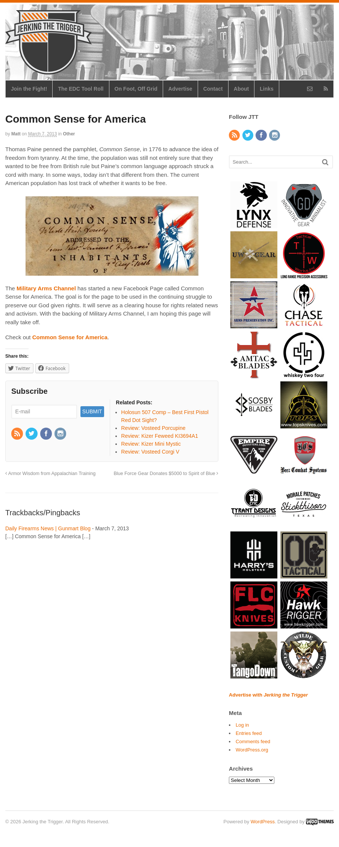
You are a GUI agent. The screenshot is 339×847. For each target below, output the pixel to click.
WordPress (263, 821)
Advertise (180, 89)
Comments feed (253, 741)
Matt (16, 134)
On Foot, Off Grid (136, 89)
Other (69, 134)
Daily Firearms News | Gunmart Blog (48, 528)
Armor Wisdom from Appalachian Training (50, 473)
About (241, 89)
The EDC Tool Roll (80, 89)
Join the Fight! (29, 89)
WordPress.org (252, 750)
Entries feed (249, 733)
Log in (242, 725)
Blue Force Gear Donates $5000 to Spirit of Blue (166, 473)
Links (267, 89)
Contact (213, 89)
